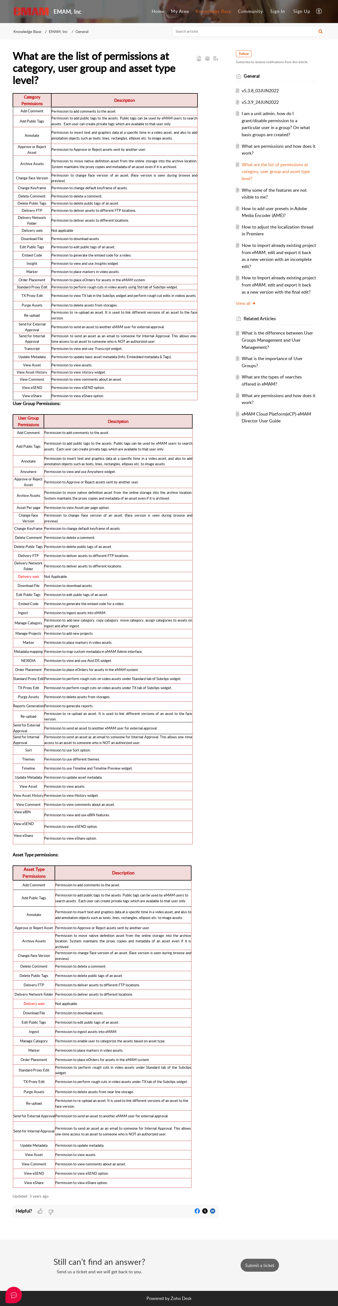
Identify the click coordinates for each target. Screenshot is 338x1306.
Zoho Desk (181, 1298)
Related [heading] (260, 319)
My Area (180, 11)
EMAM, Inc (58, 31)
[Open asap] (13, 1295)
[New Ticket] (260, 1265)
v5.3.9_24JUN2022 (260, 102)
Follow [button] (244, 53)
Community (250, 11)
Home (158, 11)
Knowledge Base (213, 11)
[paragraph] (115, 640)
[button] (319, 11)
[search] (249, 31)
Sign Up (301, 11)
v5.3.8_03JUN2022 (260, 91)
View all (246, 303)
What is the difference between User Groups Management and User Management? (277, 340)
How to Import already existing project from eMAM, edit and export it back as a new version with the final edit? (279, 285)
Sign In (277, 11)
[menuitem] (158, 11)
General (81, 31)
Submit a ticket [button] (259, 1265)
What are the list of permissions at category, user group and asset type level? (276, 171)
